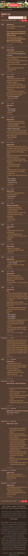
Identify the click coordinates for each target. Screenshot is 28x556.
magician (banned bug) (13, 128)
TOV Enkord (20, 553)
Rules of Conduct (14, 508)
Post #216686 (12, 111)
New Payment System (13, 412)
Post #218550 (13, 263)
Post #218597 (11, 318)
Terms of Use (4, 508)
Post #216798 (12, 180)
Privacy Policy (21, 506)
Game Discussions (7, 9)
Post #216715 (14, 125)
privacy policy (14, 519)
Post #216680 (15, 96)
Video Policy (23, 508)
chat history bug (12, 182)
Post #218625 (12, 314)
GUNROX (3, 1)
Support (8, 506)
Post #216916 (11, 196)
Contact (14, 506)
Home (3, 506)
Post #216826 (12, 179)
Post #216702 (11, 109)
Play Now (14, 5)
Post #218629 (12, 316)
